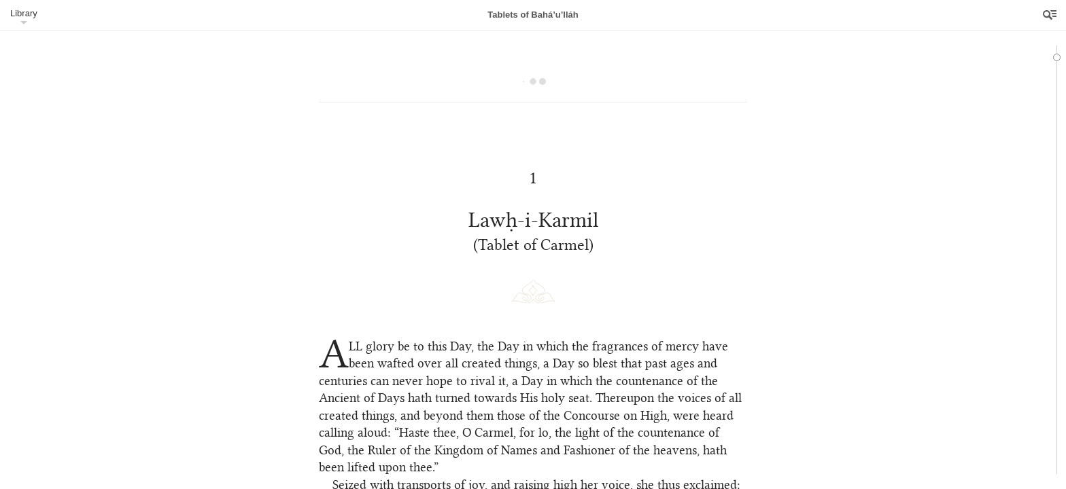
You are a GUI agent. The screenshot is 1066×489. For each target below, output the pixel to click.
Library (23, 13)
